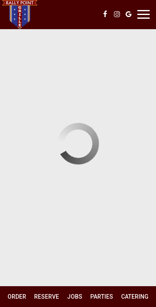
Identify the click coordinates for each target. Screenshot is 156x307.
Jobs (74, 296)
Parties (101, 296)
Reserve (46, 296)
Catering (135, 296)
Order (16, 296)
